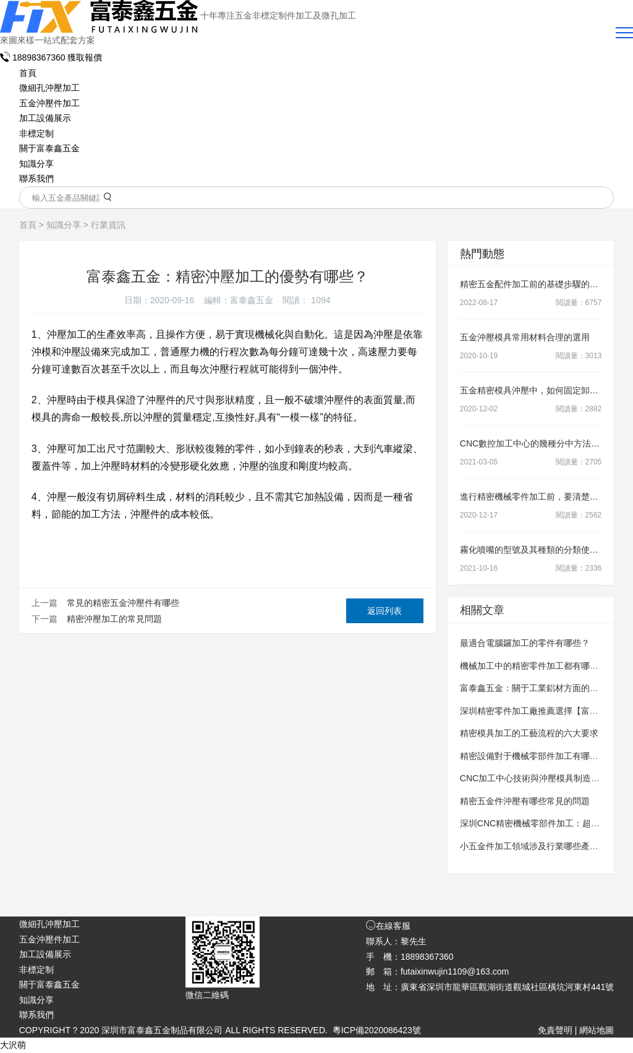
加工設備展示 (45, 118)
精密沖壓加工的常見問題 (114, 619)
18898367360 (33, 57)
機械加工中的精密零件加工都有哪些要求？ (542, 666)
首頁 (27, 73)
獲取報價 (84, 57)
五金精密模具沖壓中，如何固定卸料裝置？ (542, 390)
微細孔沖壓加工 (49, 88)
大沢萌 (13, 1045)
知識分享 (36, 164)
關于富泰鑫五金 (49, 148)
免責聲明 (555, 1030)
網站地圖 (596, 1030)
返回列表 (384, 611)
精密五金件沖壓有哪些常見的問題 (525, 801)
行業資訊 (108, 225)
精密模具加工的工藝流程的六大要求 (529, 733)
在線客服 (388, 926)
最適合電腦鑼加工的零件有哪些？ (525, 643)
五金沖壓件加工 (49, 103)
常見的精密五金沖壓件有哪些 (123, 603)
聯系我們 (36, 178)
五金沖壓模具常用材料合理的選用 (525, 337)
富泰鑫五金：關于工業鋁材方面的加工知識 (542, 688)
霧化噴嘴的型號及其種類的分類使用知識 (538, 550)
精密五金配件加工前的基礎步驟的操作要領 (542, 284)
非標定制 (36, 133)
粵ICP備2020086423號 (377, 1030)
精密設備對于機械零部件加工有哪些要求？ (542, 756)
